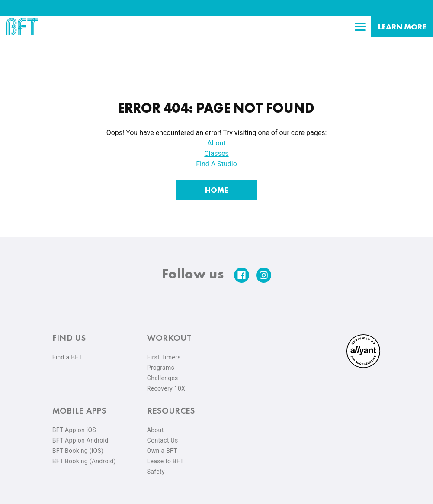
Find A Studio (216, 160)
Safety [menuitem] (156, 467)
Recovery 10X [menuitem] (166, 384)
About (216, 139)
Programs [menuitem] (160, 363)
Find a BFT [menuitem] (67, 353)
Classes (216, 149)
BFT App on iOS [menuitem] (74, 426)
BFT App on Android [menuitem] (80, 436)
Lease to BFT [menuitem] (165, 457)
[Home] (216, 186)
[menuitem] (363, 362)
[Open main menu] (360, 26)
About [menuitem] (155, 426)
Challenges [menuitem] (162, 374)
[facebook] (241, 271)
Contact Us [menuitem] (162, 436)
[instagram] (263, 271)
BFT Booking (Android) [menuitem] (84, 457)
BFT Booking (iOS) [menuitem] (78, 446)
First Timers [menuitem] (164, 353)
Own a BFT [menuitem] (162, 446)
